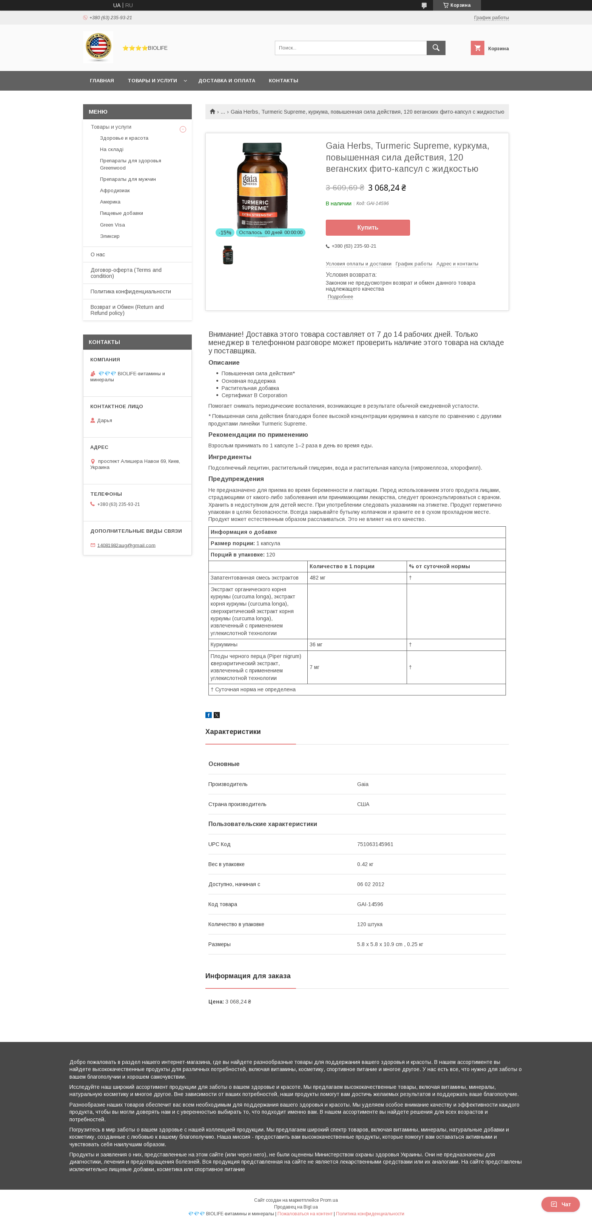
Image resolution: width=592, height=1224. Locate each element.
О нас (98, 254)
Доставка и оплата (226, 80)
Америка (110, 202)
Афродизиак (115, 190)
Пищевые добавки (121, 213)
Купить (368, 227)
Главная (102, 80)
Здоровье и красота (124, 138)
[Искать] (436, 48)
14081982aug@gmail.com (126, 545)
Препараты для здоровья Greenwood (130, 164)
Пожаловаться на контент (305, 1213)
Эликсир (110, 236)
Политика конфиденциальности (131, 291)
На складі (111, 149)
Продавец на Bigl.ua (296, 1207)
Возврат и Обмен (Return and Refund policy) (127, 310)
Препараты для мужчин (128, 179)
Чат (560, 1204)
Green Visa (112, 225)
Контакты (283, 80)
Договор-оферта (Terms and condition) (126, 273)
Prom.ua (329, 1200)
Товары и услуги (152, 80)
